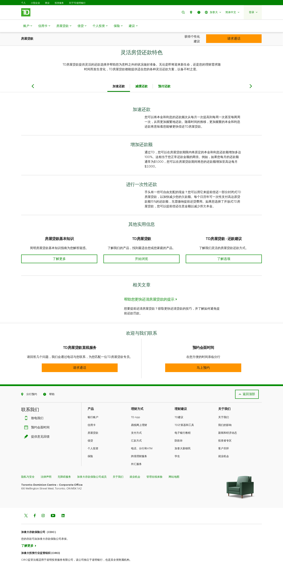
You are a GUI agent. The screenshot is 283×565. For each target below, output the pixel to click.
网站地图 (174, 466)
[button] (183, 12)
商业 (47, 3)
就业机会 (223, 446)
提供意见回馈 (38, 426)
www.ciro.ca (30, 556)
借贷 (82, 26)
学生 (177, 446)
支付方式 (136, 422)
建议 (133, 26)
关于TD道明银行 (77, 3)
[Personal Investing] (234, 38)
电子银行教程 (183, 422)
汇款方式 (136, 430)
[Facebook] (34, 506)
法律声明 (46, 466)
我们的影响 (225, 414)
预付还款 (164, 76)
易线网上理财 (139, 414)
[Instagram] (43, 506)
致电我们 (34, 407)
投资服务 (59, 3)
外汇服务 (136, 453)
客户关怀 (223, 438)
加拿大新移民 (183, 438)
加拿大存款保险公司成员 (92, 466)
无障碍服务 (64, 466)
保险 (118, 26)
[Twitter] (26, 506)
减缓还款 (141, 76)
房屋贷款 (63, 26)
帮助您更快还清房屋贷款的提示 (149, 289)
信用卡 (44, 26)
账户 (27, 26)
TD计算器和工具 (184, 414)
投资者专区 (225, 430)
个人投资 (100, 26)
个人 (23, 3)
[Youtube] (53, 506)
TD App (135, 407)
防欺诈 (179, 430)
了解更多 (27, 535)
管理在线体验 (154, 466)
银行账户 (93, 407)
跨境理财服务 (139, 446)
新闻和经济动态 (227, 422)
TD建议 (179, 407)
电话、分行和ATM (141, 438)
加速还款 (119, 76)
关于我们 (223, 407)
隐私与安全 (28, 466)
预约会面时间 (38, 417)
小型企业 (35, 3)
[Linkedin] (63, 506)
